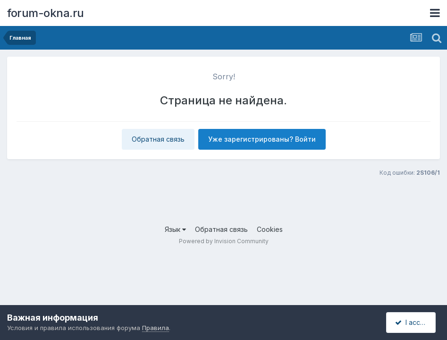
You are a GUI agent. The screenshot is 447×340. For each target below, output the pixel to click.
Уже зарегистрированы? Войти (262, 139)
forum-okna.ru (45, 13)
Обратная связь (158, 139)
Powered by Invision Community (224, 241)
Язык (175, 229)
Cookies (270, 229)
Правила (155, 328)
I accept (412, 322)
